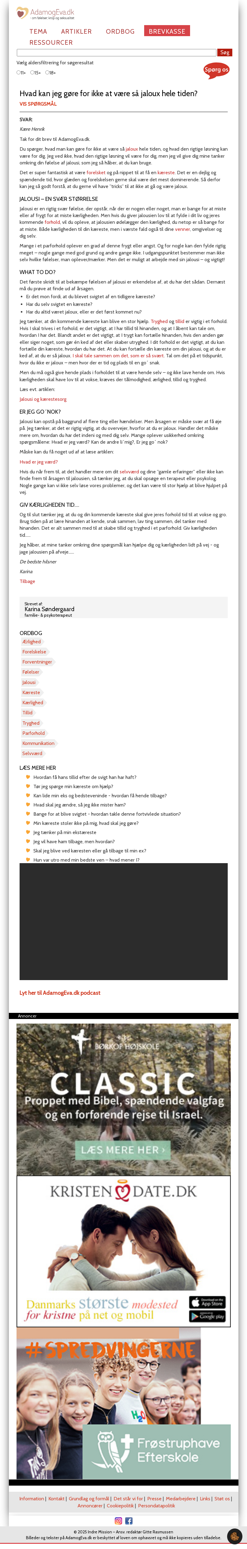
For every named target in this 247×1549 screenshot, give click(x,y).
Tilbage (27, 581)
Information (31, 1499)
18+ (50, 73)
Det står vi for (128, 1499)
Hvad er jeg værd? (39, 462)
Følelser (30, 672)
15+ (35, 73)
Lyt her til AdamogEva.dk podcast (60, 993)
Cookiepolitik (120, 1506)
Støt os (222, 1499)
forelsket (96, 172)
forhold (52, 222)
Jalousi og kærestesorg (43, 399)
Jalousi (29, 682)
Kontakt (56, 1499)
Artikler (76, 31)
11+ (21, 73)
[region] (124, 921)
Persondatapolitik (156, 1506)
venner (182, 229)
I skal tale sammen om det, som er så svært (118, 356)
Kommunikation (38, 743)
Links (205, 1499)
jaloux (132, 149)
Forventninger (37, 662)
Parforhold (33, 733)
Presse (154, 1499)
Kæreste (31, 692)
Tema (38, 31)
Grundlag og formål (89, 1499)
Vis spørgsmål (38, 104)
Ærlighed (31, 642)
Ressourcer (51, 42)
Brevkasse (167, 31)
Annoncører (90, 1506)
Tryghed (160, 321)
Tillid (27, 713)
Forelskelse (34, 652)
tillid (180, 321)
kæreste (166, 172)
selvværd (130, 472)
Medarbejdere (181, 1499)
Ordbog (120, 31)
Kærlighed (32, 702)
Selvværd (32, 753)
